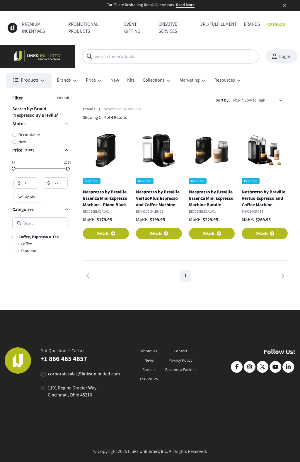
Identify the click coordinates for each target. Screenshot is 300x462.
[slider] (13, 168)
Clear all (63, 97)
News (149, 360)
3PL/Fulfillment (218, 24)
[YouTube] (275, 367)
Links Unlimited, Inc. (148, 451)
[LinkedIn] (288, 367)
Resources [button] (224, 80)
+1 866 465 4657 (63, 358)
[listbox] (260, 100)
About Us (149, 350)
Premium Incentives (33, 27)
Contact (181, 350)
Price (23, 150)
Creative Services (167, 27)
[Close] (284, 5)
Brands (252, 24)
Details (105, 233)
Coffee (26, 243)
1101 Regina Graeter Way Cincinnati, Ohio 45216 (72, 391)
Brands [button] (64, 80)
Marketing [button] (190, 80)
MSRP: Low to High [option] (249, 100)
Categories (23, 209)
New (114, 80)
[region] (40, 244)
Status (18, 124)
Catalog (276, 24)
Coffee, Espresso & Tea (38, 237)
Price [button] (91, 80)
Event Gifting (132, 27)
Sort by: (223, 100)
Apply (26, 197)
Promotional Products (83, 27)
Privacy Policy (180, 360)
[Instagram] (249, 367)
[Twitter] (262, 367)
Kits (130, 80)
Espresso (28, 250)
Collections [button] (154, 80)
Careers (149, 369)
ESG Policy (149, 379)
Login (281, 56)
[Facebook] (237, 367)
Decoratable (29, 134)
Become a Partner (180, 369)
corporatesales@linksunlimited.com (84, 374)
